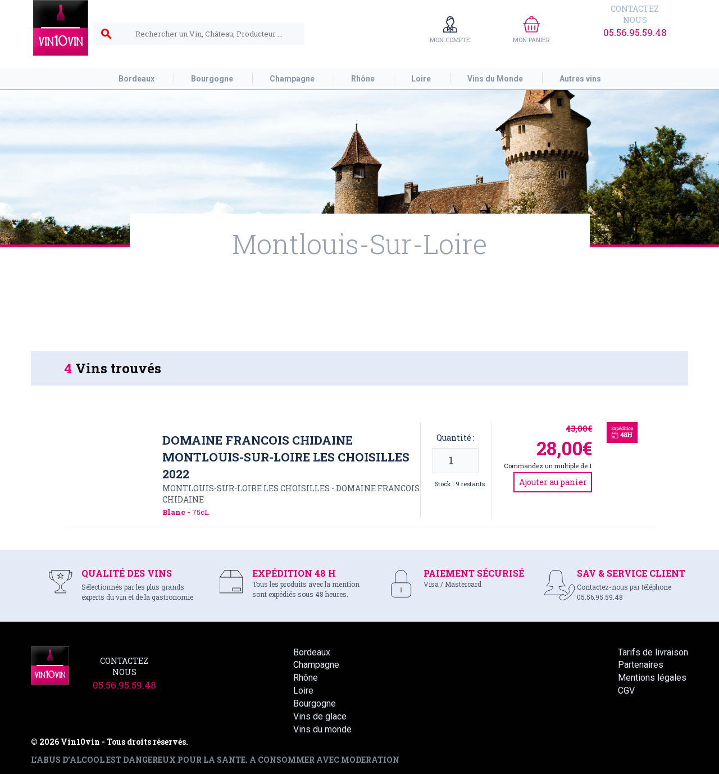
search (106, 34)
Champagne (316, 664)
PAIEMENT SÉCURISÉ (474, 573)
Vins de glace (320, 716)
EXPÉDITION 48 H (294, 573)
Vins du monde (322, 729)
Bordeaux (311, 652)
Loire (303, 690)
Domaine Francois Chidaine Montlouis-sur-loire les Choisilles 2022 (285, 457)
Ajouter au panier (553, 482)
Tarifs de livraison (653, 652)
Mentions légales (652, 677)
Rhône (305, 677)
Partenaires (640, 664)
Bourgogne (314, 703)
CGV (626, 690)
